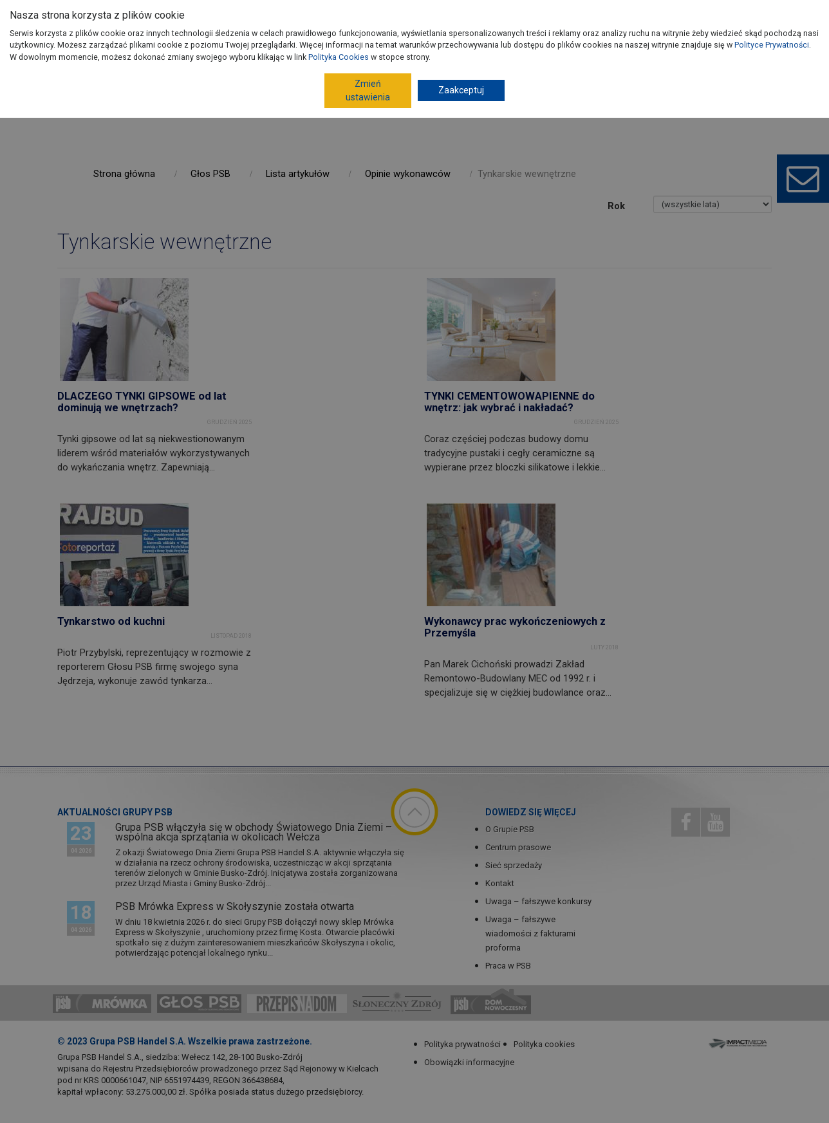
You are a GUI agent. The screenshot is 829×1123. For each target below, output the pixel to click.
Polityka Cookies (338, 57)
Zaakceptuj (461, 90)
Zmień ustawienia (368, 90)
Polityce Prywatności (771, 45)
